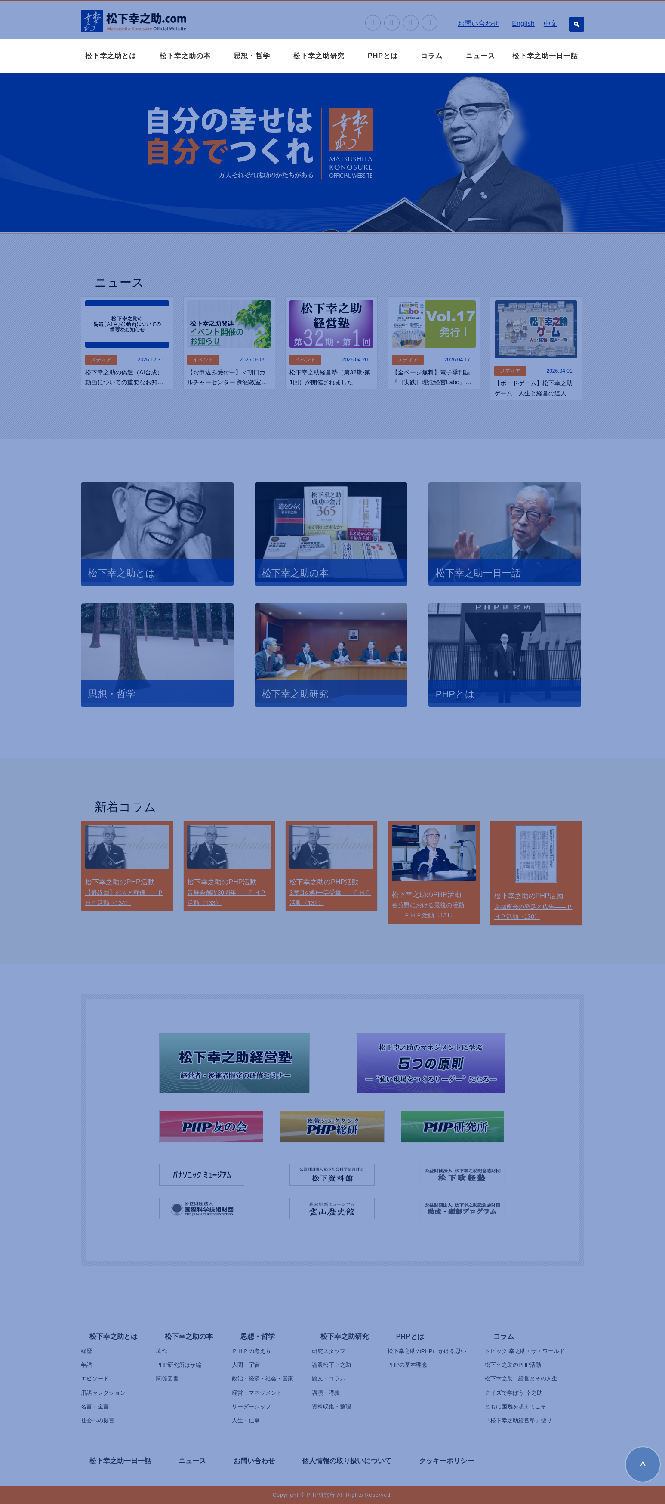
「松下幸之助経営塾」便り (518, 1420)
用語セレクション (103, 1393)
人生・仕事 (246, 1420)
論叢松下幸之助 (331, 1365)
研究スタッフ (328, 1351)
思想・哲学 (252, 55)
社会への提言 (97, 1420)
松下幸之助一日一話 (545, 55)
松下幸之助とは (110, 55)
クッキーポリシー (446, 1460)
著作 (161, 1351)
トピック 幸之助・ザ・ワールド (525, 1351)
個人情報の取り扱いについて (346, 1460)
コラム (432, 55)
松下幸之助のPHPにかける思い (427, 1351)
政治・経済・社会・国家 (262, 1378)
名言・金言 (95, 1406)
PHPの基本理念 (407, 1365)
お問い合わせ (478, 23)
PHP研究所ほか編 (178, 1365)
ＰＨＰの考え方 (251, 1351)
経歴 (86, 1351)
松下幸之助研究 (319, 55)
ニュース (480, 55)
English (523, 23)
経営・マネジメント (257, 1393)
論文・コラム (328, 1378)
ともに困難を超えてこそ (515, 1406)
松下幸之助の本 (185, 55)
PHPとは (383, 55)
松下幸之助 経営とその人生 (521, 1378)
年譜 (86, 1365)
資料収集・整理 (331, 1406)
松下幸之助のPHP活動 (513, 1365)
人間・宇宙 (246, 1365)
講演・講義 (326, 1393)
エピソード (95, 1378)
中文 (550, 23)
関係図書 (167, 1378)
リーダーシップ (251, 1406)
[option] (332, 152)
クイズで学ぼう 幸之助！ (516, 1393)
